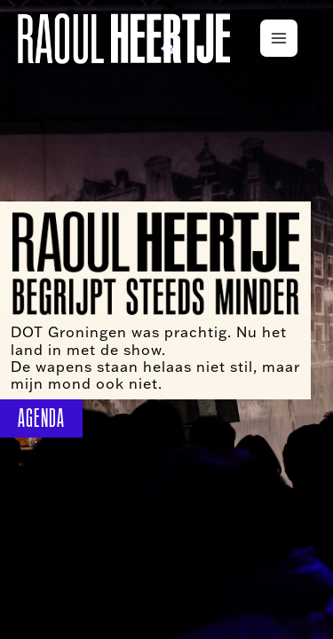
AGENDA (41, 418)
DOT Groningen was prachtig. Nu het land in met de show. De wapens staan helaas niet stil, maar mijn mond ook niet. (155, 356)
